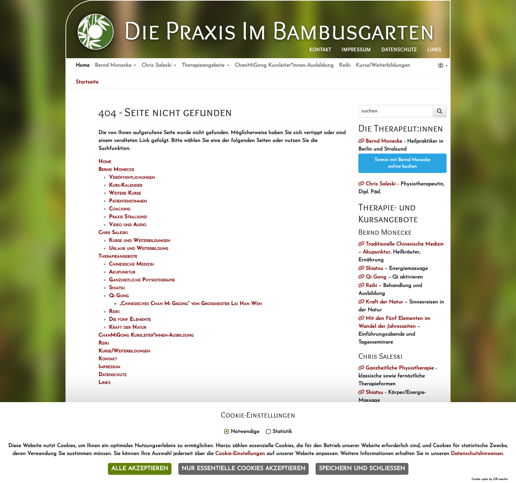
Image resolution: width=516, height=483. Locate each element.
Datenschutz (399, 49)
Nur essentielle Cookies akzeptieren (243, 468)
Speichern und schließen (362, 468)
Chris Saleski (381, 184)
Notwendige (245, 431)
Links (434, 49)
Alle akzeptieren (139, 468)
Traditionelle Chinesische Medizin (405, 244)
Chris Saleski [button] (157, 65)
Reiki (344, 65)
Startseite (87, 82)
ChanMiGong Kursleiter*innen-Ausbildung (284, 65)
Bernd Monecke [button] (114, 65)
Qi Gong (376, 277)
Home (83, 65)
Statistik (282, 431)
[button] (443, 66)
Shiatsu (374, 268)
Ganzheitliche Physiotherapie (400, 368)
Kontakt (320, 49)
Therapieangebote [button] (204, 65)
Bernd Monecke (384, 141)
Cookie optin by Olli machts (490, 479)
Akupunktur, (377, 252)
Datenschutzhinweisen (477, 453)
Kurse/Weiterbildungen (383, 65)
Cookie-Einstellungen (240, 453)
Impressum (356, 49)
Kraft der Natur (384, 302)
